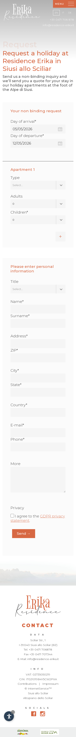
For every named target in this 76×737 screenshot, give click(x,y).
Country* (19, 405)
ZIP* (14, 350)
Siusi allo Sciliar (38, 693)
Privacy (17, 508)
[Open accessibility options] (9, 716)
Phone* (17, 439)
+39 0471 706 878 (62, 19)
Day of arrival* (23, 121)
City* (15, 370)
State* (16, 384)
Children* (19, 212)
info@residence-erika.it (58, 25)
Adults (17, 196)
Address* (19, 336)
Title (14, 281)
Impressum (50, 684)
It (63, 12)
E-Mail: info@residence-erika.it (38, 659)
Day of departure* (27, 135)
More (15, 463)
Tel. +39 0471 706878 (38, 649)
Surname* (20, 316)
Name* (17, 301)
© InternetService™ (38, 688)
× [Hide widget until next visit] (13, 711)
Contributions (27, 684)
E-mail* (17, 425)
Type (15, 177)
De (69, 12)
